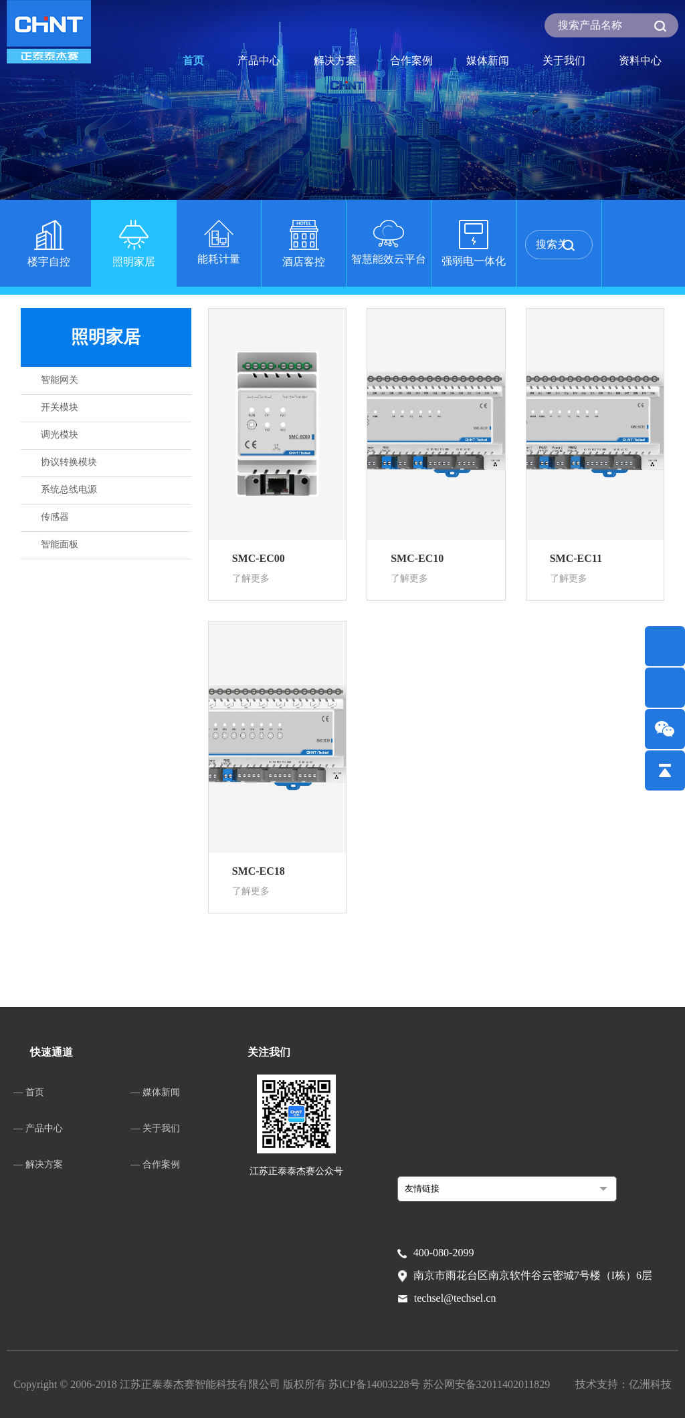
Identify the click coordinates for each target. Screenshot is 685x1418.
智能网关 (59, 380)
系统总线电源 (69, 489)
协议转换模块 (69, 462)
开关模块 (59, 407)
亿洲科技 (650, 1384)
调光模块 (59, 435)
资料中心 (640, 60)
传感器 (55, 517)
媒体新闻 (487, 60)
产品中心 (258, 60)
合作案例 (411, 60)
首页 (193, 60)
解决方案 (335, 60)
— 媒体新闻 (155, 1092)
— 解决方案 (38, 1164)
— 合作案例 (155, 1164)
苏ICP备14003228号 (375, 1384)
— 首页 (28, 1092)
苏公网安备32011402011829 (487, 1384)
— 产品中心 (38, 1128)
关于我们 (564, 60)
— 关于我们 (155, 1128)
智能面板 (59, 544)
